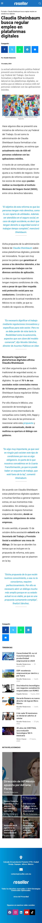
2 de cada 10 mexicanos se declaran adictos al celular (26, 715)
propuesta (28, 423)
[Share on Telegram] (27, 49)
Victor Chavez (21, 739)
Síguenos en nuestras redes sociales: (21, 905)
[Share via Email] (35, 49)
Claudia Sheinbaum (22, 248)
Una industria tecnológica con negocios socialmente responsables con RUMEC (28, 688)
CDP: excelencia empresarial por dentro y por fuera (27, 673)
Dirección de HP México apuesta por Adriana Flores (19, 785)
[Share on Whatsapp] (19, 49)
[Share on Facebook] (4, 49)
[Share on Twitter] (12, 49)
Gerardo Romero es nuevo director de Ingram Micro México (28, 701)
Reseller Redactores (23, 664)
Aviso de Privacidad (21, 897)
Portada (3, 11)
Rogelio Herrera (21, 694)
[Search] (40, 3)
